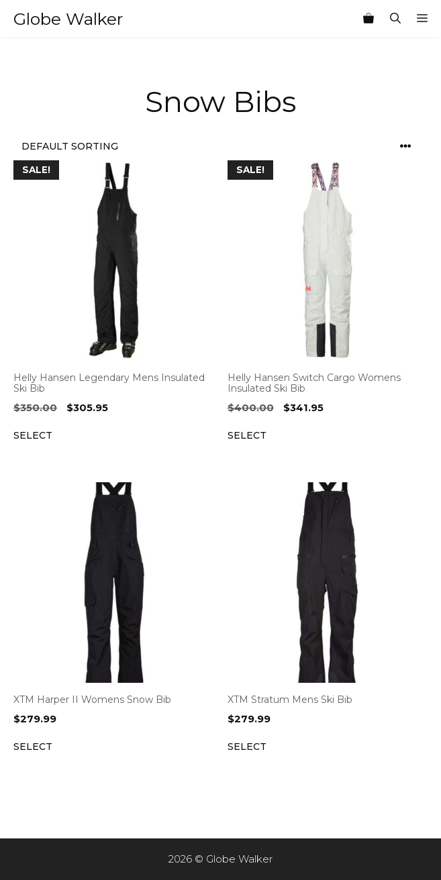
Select (32, 435)
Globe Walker (68, 19)
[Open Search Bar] (395, 19)
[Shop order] (220, 146)
